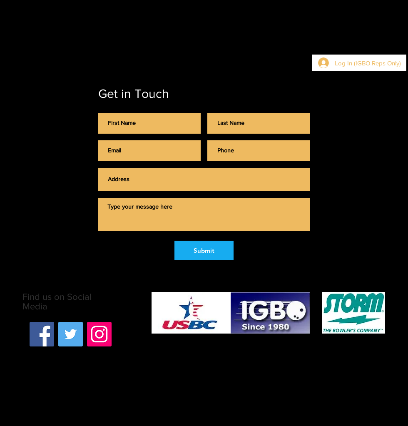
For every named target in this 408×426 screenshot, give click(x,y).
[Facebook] (42, 334)
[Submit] (204, 250)
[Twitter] (70, 334)
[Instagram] (99, 334)
